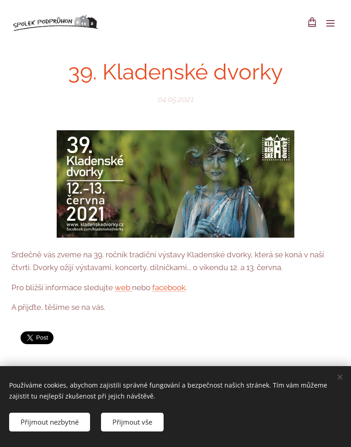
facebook (169, 287)
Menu (330, 23)
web (123, 287)
